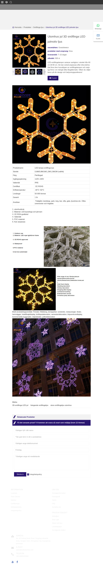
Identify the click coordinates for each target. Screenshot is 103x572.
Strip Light (55, 520)
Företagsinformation (59, 493)
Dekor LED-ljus (57, 523)
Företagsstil (56, 496)
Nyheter (13, 500)
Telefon (20, 553)
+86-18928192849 (22, 556)
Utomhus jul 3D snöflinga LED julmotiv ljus (62, 27)
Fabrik (54, 500)
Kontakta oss (56, 507)
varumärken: (53, 47)
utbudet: (51, 58)
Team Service (15, 496)
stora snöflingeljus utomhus (61, 405)
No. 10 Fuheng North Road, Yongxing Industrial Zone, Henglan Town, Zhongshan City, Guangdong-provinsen (33, 540)
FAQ (53, 503)
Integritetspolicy (36, 474)
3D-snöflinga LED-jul (20, 405)
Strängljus (55, 516)
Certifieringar (15, 503)
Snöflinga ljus (38, 27)
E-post (53, 78)
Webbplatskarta (16, 507)
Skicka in (20, 474)
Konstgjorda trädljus (59, 530)
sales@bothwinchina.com (24, 550)
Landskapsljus (57, 526)
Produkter (27, 27)
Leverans (14, 493)
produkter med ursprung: (58, 51)
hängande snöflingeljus (39, 405)
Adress (19, 536)
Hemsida (18, 27)
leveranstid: (52, 55)
